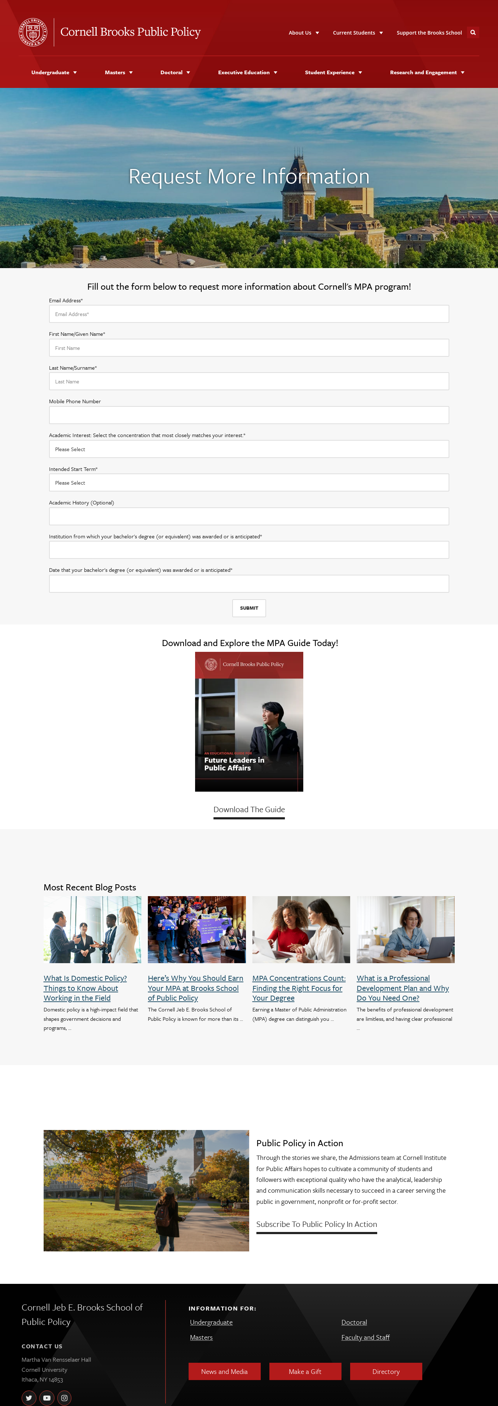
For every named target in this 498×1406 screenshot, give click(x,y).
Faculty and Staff (365, 1337)
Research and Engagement (423, 72)
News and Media (224, 1371)
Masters (115, 72)
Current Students (354, 32)
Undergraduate (50, 72)
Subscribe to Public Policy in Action (316, 1224)
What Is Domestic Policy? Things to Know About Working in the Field (85, 987)
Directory (386, 1371)
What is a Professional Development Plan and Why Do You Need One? (403, 987)
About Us (300, 32)
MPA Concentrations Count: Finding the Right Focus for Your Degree (299, 987)
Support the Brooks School (429, 32)
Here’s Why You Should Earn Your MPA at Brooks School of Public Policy (195, 987)
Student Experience (329, 72)
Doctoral (171, 72)
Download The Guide (249, 809)
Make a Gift (305, 1371)
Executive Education (244, 72)
